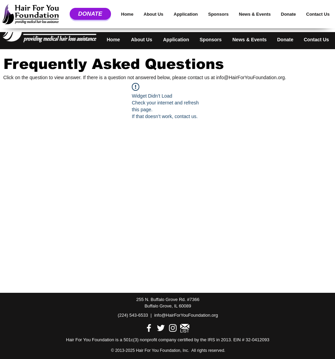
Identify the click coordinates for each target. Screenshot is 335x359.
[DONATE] (90, 14)
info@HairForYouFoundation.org (250, 77)
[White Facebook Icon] (149, 328)
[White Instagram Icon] (173, 328)
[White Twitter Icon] (161, 328)
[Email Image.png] (185, 328)
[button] (143, 37)
